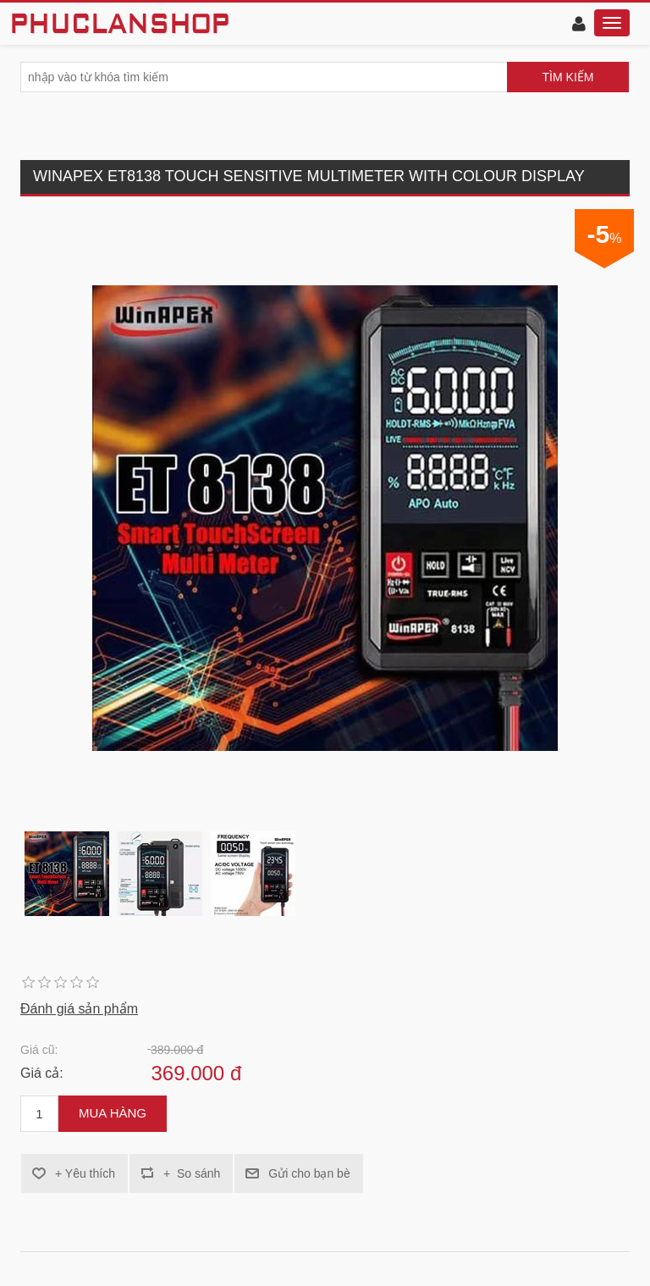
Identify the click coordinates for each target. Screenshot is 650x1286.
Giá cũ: (39, 1050)
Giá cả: (41, 1073)
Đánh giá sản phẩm (79, 1009)
